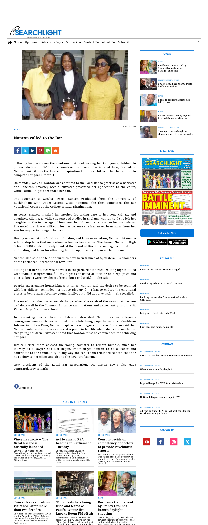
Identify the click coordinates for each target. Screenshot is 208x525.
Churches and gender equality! (157, 327)
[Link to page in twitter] (25, 150)
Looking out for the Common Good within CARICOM (163, 298)
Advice (45, 42)
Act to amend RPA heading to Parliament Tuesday (73, 443)
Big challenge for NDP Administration (161, 383)
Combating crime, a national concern (161, 283)
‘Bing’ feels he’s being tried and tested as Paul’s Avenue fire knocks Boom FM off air (75, 508)
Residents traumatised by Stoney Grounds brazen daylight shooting (115, 508)
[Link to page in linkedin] (32, 150)
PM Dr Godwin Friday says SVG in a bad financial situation (175, 117)
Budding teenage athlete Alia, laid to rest (174, 101)
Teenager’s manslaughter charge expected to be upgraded (175, 132)
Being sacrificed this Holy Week (158, 313)
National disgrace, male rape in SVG (160, 397)
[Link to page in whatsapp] (47, 150)
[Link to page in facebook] (17, 150)
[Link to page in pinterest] (40, 150)
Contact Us (91, 42)
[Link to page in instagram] (173, 441)
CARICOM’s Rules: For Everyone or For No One (166, 355)
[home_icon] (10, 42)
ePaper (58, 42)
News (17, 42)
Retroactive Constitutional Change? (160, 269)
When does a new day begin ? (156, 369)
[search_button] (198, 42)
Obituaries (73, 42)
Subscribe (124, 42)
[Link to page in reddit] (55, 150)
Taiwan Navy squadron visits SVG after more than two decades (32, 506)
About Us (108, 42)
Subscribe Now (167, 233)
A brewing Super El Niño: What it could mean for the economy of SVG (165, 412)
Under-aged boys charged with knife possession (175, 85)
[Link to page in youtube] (146, 441)
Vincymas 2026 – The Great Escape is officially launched (31, 443)
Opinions (31, 42)
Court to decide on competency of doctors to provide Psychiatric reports (115, 445)
